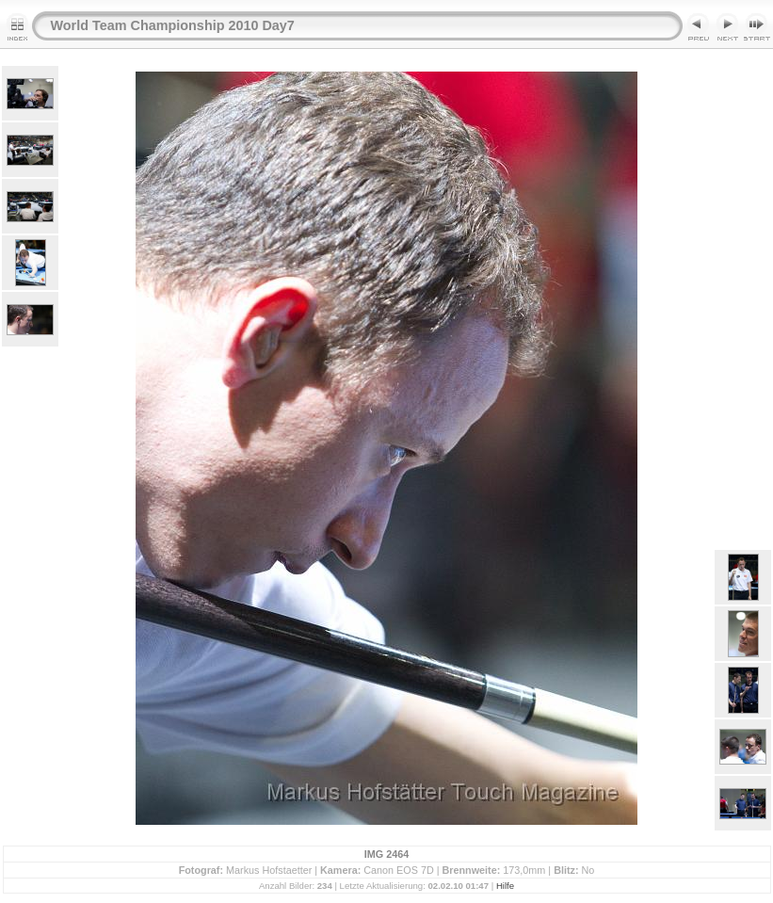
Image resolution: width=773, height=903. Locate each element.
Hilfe (505, 885)
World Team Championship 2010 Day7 (173, 25)
